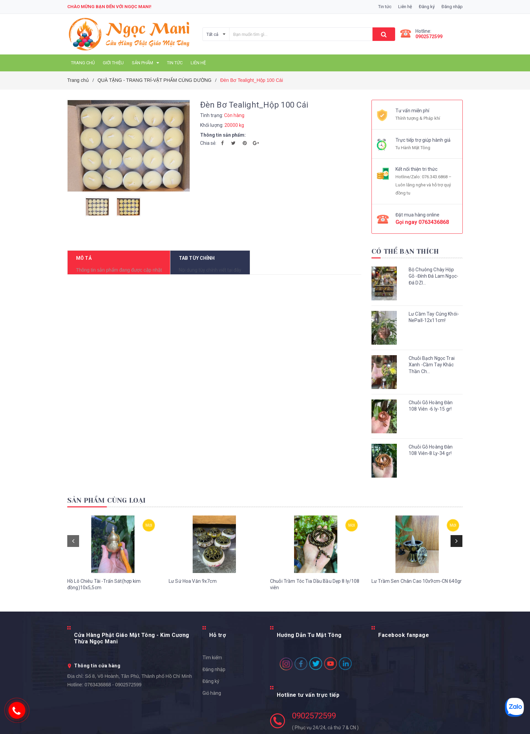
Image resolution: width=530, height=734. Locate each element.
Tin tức (384, 6)
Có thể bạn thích (405, 251)
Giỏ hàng (211, 688)
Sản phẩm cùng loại (106, 500)
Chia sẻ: (208, 143)
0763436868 (433, 222)
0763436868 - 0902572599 (113, 679)
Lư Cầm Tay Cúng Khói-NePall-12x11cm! (434, 317)
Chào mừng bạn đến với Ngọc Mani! (109, 6)
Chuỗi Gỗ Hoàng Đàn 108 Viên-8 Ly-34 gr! (431, 450)
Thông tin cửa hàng (97, 660)
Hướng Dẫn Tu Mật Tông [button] (309, 637)
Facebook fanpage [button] (403, 637)
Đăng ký (210, 677)
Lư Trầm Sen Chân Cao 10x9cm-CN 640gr (416, 589)
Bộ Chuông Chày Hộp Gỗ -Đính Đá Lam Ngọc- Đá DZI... (433, 276)
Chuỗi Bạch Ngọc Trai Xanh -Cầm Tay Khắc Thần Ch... (432, 364)
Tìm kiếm (212, 653)
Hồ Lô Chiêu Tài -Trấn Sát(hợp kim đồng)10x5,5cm (104, 593)
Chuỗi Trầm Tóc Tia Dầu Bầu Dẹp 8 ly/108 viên (314, 593)
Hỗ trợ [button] (217, 637)
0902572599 (428, 36)
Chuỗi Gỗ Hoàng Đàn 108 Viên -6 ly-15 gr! (431, 406)
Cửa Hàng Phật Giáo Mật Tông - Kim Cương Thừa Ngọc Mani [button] (131, 640)
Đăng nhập (213, 665)
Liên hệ (405, 6)
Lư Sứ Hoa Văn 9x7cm (193, 589)
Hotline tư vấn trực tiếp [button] (308, 684)
